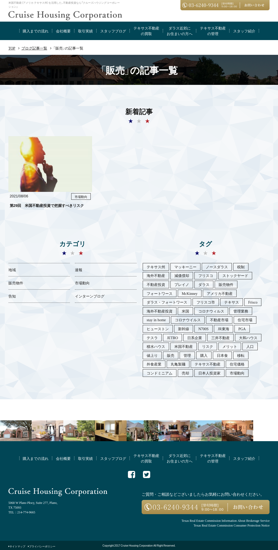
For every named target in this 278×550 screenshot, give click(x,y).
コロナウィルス (211, 311)
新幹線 (183, 328)
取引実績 (85, 30)
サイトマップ (17, 546)
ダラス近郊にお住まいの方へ (180, 30)
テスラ (152, 337)
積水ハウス (156, 346)
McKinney (190, 293)
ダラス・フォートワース (167, 302)
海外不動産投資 (159, 311)
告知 (12, 296)
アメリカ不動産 (220, 293)
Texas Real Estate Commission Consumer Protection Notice (232, 525)
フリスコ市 (205, 302)
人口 (250, 346)
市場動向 (82, 282)
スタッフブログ (113, 30)
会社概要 (63, 30)
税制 (241, 266)
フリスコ (205, 275)
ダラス (203, 284)
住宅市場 (245, 319)
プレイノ (181, 284)
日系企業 (194, 337)
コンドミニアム (159, 373)
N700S (203, 328)
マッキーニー (185, 266)
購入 (204, 355)
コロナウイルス (188, 319)
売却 (185, 373)
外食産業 (154, 364)
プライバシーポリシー (42, 546)
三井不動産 (220, 337)
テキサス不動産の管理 (213, 30)
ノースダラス (217, 266)
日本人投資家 (209, 373)
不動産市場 (219, 319)
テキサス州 (156, 266)
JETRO (172, 337)
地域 (12, 269)
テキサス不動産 (208, 364)
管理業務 (240, 311)
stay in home (156, 319)
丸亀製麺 (178, 364)
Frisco (252, 302)
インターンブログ (89, 296)
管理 (187, 355)
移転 (241, 355)
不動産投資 (156, 284)
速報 (78, 269)
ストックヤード (235, 275)
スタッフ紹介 (244, 30)
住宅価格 (237, 364)
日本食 (222, 355)
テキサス (231, 302)
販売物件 (15, 282)
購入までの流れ (36, 30)
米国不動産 (183, 346)
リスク (207, 346)
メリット (229, 346)
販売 (170, 355)
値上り (152, 355)
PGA (242, 328)
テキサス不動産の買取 (146, 30)
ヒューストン (158, 328)
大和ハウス (248, 337)
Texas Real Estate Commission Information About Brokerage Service (225, 520)
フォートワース (159, 293)
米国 (185, 311)
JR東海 (223, 328)
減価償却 (181, 275)
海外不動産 (156, 275)
